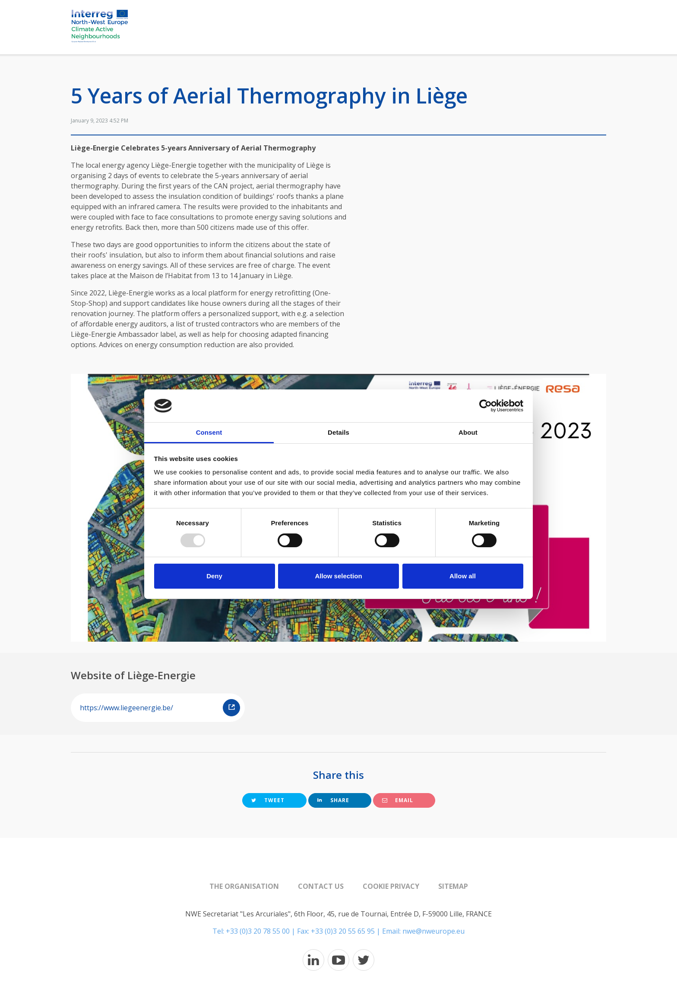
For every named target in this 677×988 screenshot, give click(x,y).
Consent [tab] (209, 432)
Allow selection (338, 576)
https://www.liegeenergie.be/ (160, 707)
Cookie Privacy (391, 886)
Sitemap (453, 886)
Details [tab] (338, 432)
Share (333, 800)
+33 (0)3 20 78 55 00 (258, 931)
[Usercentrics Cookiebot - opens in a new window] (485, 405)
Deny (214, 576)
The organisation (244, 886)
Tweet (268, 800)
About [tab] (468, 432)
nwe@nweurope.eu (433, 931)
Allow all (462, 576)
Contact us (321, 886)
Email (397, 800)
